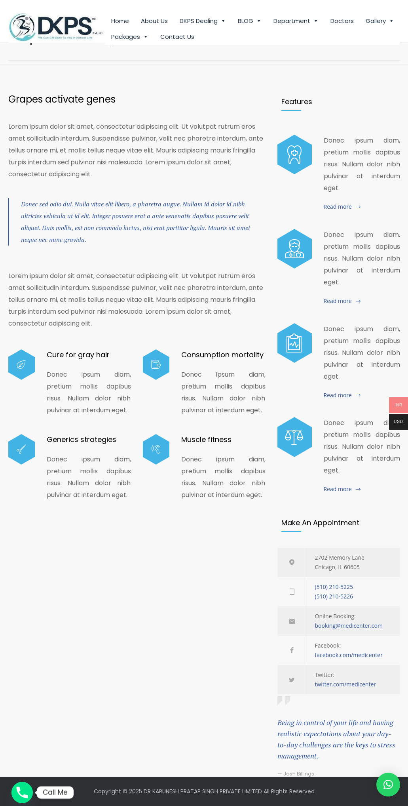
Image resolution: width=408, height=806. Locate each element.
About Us (154, 21)
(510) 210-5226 (334, 596)
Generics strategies (81, 439)
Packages (129, 38)
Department (296, 22)
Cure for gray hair (78, 355)
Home (120, 21)
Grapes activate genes (62, 99)
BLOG (250, 22)
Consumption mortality (222, 355)
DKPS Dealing (203, 22)
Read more (338, 206)
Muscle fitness (206, 439)
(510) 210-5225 (334, 587)
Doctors (342, 21)
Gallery (380, 22)
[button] (388, 784)
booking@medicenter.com (349, 625)
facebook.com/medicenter (349, 655)
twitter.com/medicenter (345, 684)
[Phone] (22, 792)
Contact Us (177, 37)
